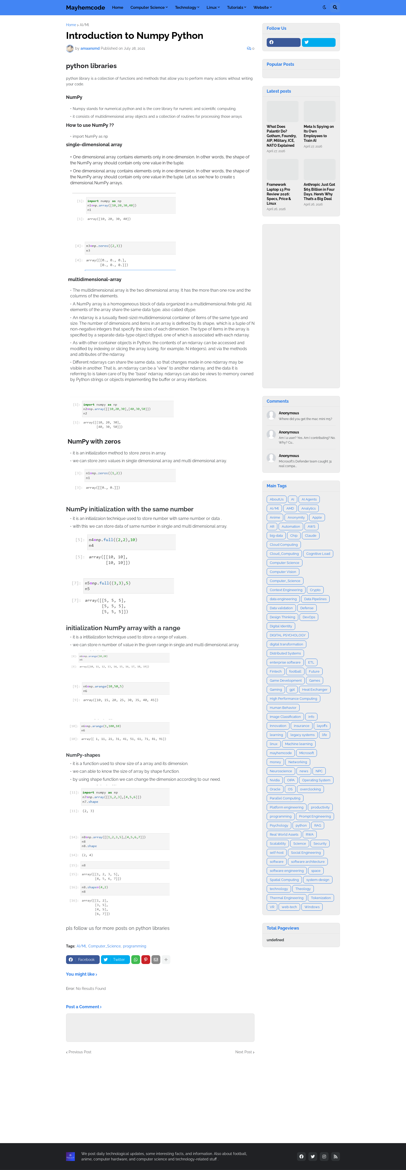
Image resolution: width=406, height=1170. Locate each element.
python (301, 825)
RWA (310, 834)
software (277, 862)
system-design (317, 880)
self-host (277, 853)
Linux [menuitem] (212, 7)
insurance (301, 726)
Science (299, 843)
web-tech (289, 907)
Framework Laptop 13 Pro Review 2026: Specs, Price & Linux (279, 193)
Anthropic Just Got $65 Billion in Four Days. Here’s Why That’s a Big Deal (319, 191)
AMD (290, 508)
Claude (310, 536)
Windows (312, 907)
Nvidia (275, 780)
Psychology (279, 825)
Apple (317, 517)
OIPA (291, 780)
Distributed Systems (285, 653)
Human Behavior (283, 708)
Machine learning (299, 744)
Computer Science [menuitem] (147, 7)
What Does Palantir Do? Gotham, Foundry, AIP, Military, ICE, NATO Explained (281, 136)
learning (276, 735)
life (324, 735)
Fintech (276, 671)
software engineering (287, 871)
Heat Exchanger (315, 689)
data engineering (283, 599)
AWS (311, 526)
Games (314, 680)
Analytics (308, 508)
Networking (297, 762)
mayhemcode (281, 753)
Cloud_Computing (284, 554)
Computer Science (284, 563)
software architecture (308, 862)
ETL (311, 662)
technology (279, 889)
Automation (291, 526)
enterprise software (285, 662)
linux (274, 744)
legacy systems (303, 735)
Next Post (243, 1052)
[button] (324, 7)
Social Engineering (306, 853)
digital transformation (286, 644)
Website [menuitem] (261, 7)
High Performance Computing (293, 699)
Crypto (315, 590)
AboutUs (277, 499)
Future (314, 671)
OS (290, 789)
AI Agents (309, 499)
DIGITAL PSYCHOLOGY (288, 635)
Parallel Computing (285, 798)
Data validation (281, 608)
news (304, 771)
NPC (319, 771)
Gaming (276, 689)
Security (320, 843)
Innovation (278, 726)
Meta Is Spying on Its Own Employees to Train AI (319, 133)
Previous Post (80, 1052)
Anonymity (296, 517)
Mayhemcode (85, 7)
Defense (307, 608)
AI (292, 499)
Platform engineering (286, 807)
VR (272, 907)
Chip (294, 536)
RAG (317, 825)
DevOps (309, 617)
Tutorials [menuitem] (235, 7)
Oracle (275, 789)
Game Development (286, 680)
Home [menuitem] (117, 7)
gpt (292, 689)
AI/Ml (84, 25)
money (275, 762)
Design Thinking (282, 617)
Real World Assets (284, 834)
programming (134, 946)
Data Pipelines (315, 599)
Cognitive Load (318, 554)
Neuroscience (281, 771)
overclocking (310, 789)
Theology (303, 889)
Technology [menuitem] (185, 7)
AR (272, 526)
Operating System (316, 780)
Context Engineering (286, 590)
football (295, 671)
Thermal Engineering (286, 898)
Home (71, 25)
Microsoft (306, 753)
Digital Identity (281, 626)
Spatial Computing (284, 880)
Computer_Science (104, 946)
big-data (276, 536)
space (316, 871)
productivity (320, 807)
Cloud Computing (284, 545)
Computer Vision (283, 572)
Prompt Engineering (315, 816)
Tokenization (321, 898)
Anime (275, 517)
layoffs (322, 726)
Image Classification (285, 717)
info (311, 717)
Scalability (278, 843)
